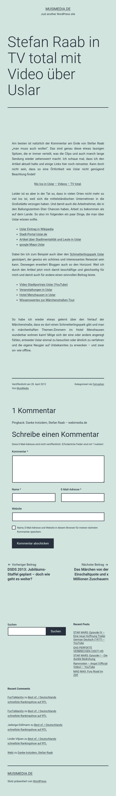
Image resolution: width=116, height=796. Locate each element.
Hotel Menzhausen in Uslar (37, 295)
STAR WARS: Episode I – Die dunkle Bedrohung (90, 657)
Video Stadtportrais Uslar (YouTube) (43, 284)
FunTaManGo (16, 697)
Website (17, 508)
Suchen (12, 624)
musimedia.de (58, 9)
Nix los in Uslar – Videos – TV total (57, 184)
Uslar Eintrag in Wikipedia (36, 229)
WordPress (39, 781)
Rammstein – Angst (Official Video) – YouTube (90, 665)
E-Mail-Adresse (71, 489)
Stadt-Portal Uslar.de (33, 234)
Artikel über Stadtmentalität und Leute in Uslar (50, 239)
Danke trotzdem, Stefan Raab (35, 752)
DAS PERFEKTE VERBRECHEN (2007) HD (88, 649)
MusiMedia (23, 388)
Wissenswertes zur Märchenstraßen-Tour (47, 300)
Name (16, 489)
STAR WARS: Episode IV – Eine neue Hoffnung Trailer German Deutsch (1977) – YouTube (89, 638)
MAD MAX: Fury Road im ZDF (88, 673)
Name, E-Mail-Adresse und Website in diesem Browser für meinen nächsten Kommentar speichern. (57, 529)
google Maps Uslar (32, 244)
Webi (11, 752)
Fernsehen (98, 384)
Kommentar (20, 451)
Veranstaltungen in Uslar (35, 290)
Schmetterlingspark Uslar (87, 254)
